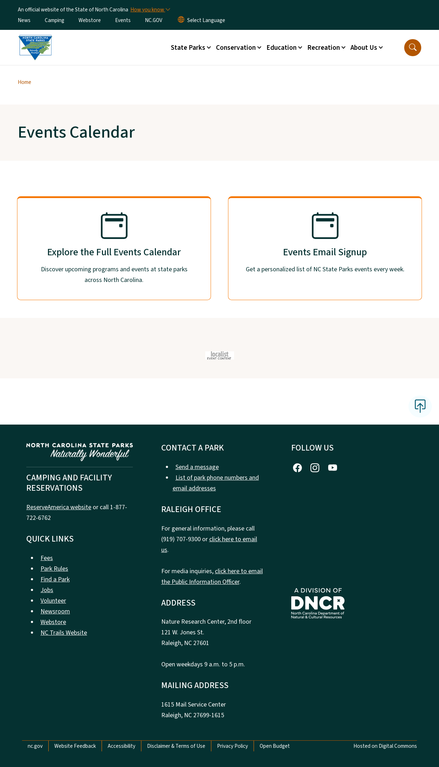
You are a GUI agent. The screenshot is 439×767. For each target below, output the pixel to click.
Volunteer (53, 600)
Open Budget (275, 746)
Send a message (197, 467)
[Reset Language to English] (181, 20)
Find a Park (55, 579)
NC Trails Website (63, 632)
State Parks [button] (188, 48)
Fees (46, 558)
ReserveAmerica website (58, 507)
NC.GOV (153, 20)
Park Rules (54, 568)
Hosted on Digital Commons (385, 746)
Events (123, 20)
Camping (54, 20)
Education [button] (281, 48)
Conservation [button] (236, 48)
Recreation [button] (323, 48)
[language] (206, 20)
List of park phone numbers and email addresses (216, 483)
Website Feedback (75, 746)
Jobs (46, 590)
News (24, 20)
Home (24, 82)
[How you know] (149, 9)
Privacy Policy (232, 746)
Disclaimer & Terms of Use (176, 746)
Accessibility (121, 746)
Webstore (89, 20)
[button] (412, 47)
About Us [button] (364, 48)
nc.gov (35, 746)
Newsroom (55, 611)
